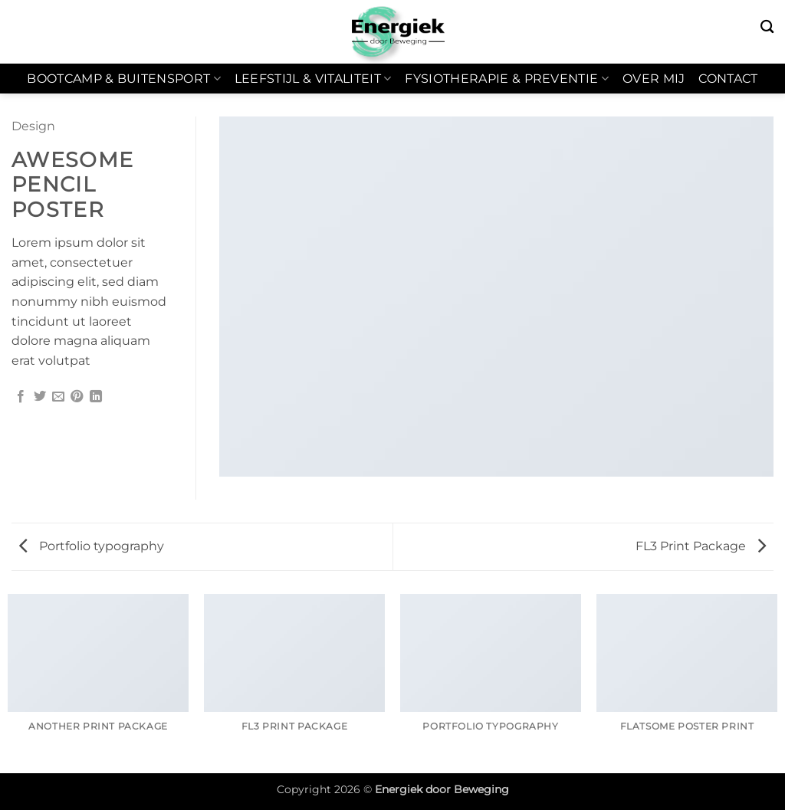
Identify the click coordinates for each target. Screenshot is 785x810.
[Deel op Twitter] (40, 397)
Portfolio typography (91, 546)
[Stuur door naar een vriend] (58, 397)
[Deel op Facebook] (21, 397)
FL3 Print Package (701, 546)
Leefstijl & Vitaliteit (313, 79)
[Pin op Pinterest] (77, 397)
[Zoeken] (767, 27)
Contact (727, 78)
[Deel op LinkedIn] (96, 397)
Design (33, 126)
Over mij (653, 78)
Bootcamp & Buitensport (124, 79)
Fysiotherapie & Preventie (507, 79)
